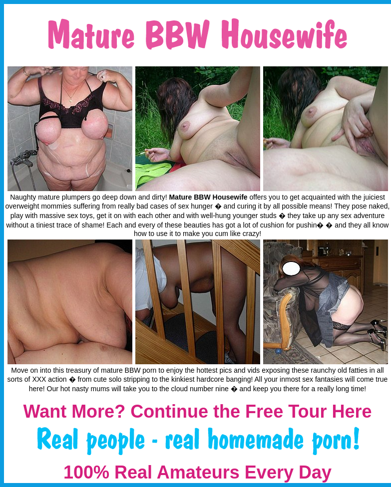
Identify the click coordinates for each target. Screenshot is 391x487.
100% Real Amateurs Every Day (197, 472)
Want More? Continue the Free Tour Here (197, 411)
